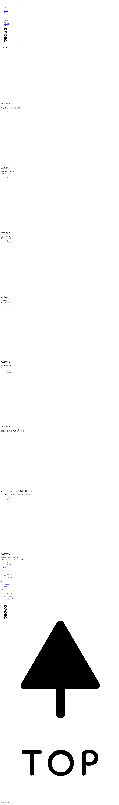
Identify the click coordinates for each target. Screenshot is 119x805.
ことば (9, 113)
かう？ (6, 11)
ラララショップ (8, 593)
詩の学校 (6, 584)
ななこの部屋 (8, 577)
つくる (6, 9)
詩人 (8, 499)
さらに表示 (4, 567)
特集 (5, 12)
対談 (5, 575)
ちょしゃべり (8, 574)
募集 (5, 586)
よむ (5, 7)
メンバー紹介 (8, 596)
